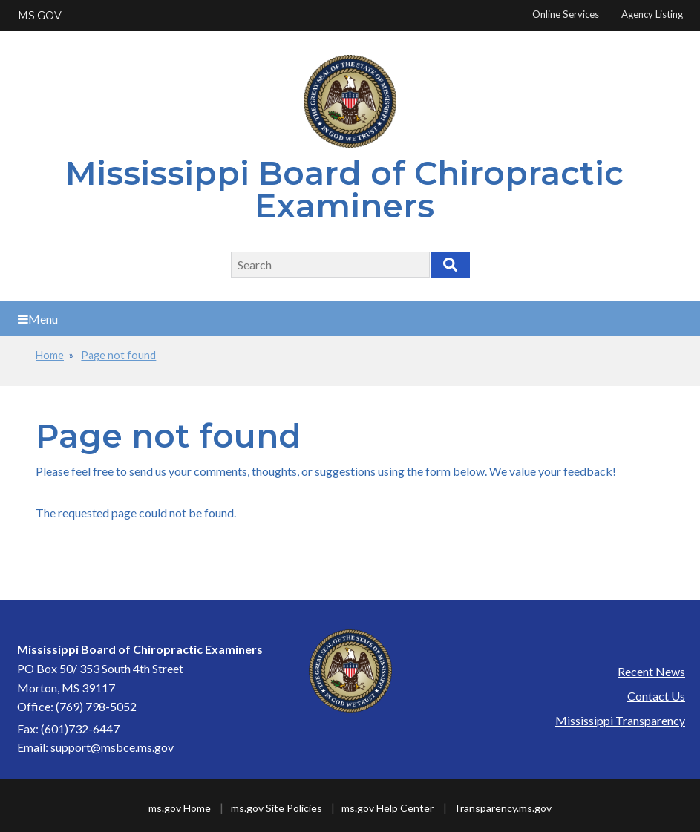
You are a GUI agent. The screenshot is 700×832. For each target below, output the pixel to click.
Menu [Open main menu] (38, 319)
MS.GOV (40, 15)
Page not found (118, 355)
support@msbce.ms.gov (112, 747)
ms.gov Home (179, 808)
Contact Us (656, 696)
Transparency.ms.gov (503, 808)
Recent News (651, 671)
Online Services (565, 14)
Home (50, 355)
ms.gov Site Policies (276, 808)
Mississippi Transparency (620, 720)
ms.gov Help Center (387, 808)
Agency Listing (652, 14)
